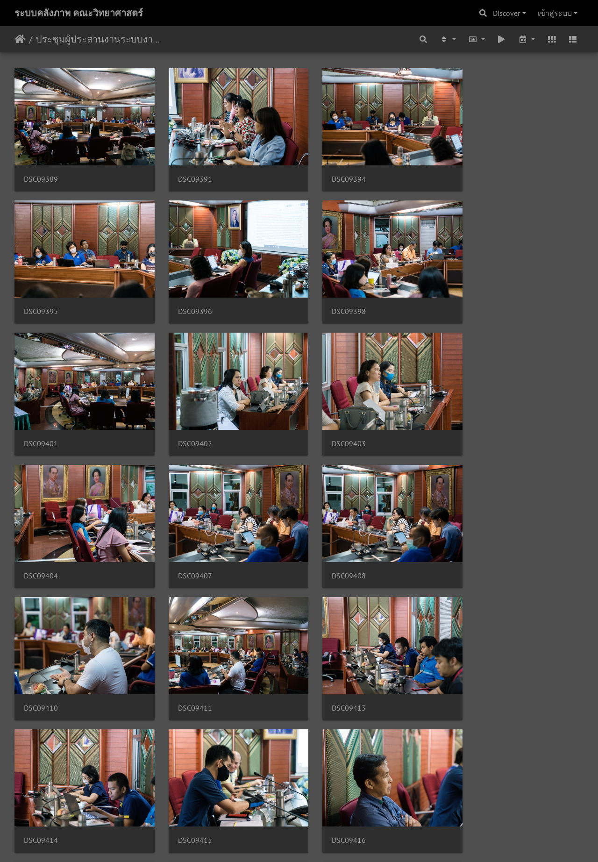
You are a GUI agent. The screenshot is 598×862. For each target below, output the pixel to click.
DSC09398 (187, 299)
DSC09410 (41, 553)
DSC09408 (478, 426)
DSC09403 (41, 426)
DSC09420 (41, 806)
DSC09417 (332, 679)
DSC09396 (41, 299)
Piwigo (317, 842)
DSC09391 (187, 173)
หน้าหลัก (19, 39)
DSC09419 (478, 679)
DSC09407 (332, 426)
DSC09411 (187, 553)
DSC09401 (332, 299)
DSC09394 (332, 173)
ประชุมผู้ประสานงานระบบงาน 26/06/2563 (100, 39)
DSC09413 (332, 553)
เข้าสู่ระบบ (555, 13)
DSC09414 (478, 553)
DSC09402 (478, 299)
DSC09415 (41, 679)
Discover (506, 13)
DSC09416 (187, 679)
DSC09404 (187, 426)
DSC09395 (478, 173)
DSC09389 (41, 173)
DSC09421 (187, 806)
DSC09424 (332, 806)
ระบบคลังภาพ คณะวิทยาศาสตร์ (78, 13)
